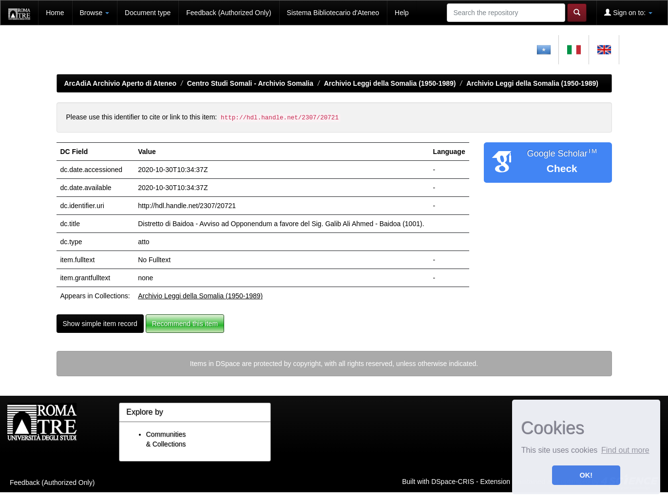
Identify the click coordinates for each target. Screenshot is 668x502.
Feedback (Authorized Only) (228, 13)
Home (55, 13)
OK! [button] (586, 475)
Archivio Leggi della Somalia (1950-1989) (390, 83)
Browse (95, 13)
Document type (148, 13)
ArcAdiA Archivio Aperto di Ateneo (120, 83)
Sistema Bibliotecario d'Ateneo (333, 13)
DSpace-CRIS (452, 481)
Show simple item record (100, 324)
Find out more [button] (625, 450)
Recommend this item (185, 324)
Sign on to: (628, 12)
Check (562, 168)
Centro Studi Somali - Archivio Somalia (250, 83)
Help (402, 13)
